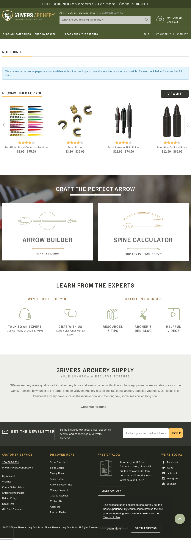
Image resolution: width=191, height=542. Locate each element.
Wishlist (182, 34)
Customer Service (111, 13)
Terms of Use (111, 517)
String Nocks (75, 147)
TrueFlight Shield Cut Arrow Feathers (26, 147)
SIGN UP (176, 433)
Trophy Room (57, 473)
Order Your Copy (111, 490)
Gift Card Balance (11, 509)
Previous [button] (3, 125)
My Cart (175, 17)
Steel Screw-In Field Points (123, 147)
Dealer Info (8, 503)
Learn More (114, 528)
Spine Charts (57, 467)
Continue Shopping (145, 528)
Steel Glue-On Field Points (172, 147)
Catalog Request (59, 495)
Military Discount (59, 490)
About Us (55, 506)
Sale (147, 34)
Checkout (172, 21)
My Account (163, 34)
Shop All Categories (17, 34)
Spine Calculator (59, 462)
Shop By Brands (47, 34)
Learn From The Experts (83, 34)
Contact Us (56, 501)
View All (174, 93)
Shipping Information (13, 492)
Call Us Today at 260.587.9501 (25, 328)
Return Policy (9, 498)
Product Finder (58, 512)
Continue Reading (95, 406)
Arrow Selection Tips (61, 484)
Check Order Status (13, 487)
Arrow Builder (57, 479)
